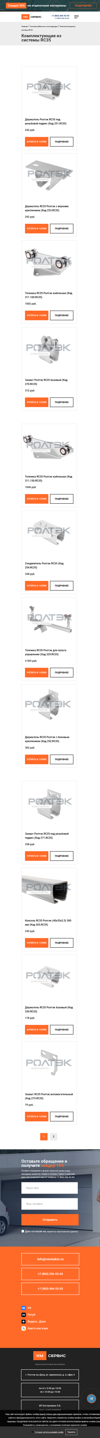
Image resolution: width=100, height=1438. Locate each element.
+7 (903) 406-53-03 (62, 18)
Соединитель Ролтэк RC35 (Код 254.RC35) (44, 565)
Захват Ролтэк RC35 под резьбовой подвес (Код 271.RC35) (47, 835)
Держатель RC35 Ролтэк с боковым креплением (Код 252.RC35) (47, 739)
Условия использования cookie (48, 1432)
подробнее (62, 141)
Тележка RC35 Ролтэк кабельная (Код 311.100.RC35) (48, 295)
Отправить (50, 1219)
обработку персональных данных (62, 1231)
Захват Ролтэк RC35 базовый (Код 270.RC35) (46, 382)
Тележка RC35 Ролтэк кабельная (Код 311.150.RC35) (48, 478)
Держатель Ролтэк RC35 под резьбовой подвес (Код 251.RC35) (46, 121)
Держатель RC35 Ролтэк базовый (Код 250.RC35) (49, 1009)
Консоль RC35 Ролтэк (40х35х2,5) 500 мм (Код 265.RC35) (48, 922)
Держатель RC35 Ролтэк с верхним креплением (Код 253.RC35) (46, 208)
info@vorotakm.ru (50, 1259)
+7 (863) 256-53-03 (60, 16)
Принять (71, 1432)
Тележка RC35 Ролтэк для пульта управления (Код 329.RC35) (45, 652)
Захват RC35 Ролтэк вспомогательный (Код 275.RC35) (49, 1096)
